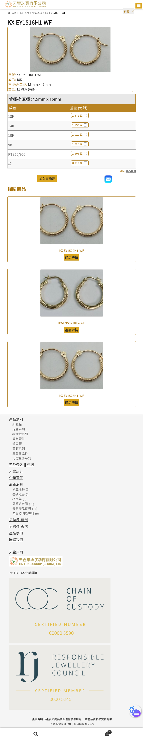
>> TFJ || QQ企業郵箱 (23, 573)
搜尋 (36, 734)
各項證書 (18, 494)
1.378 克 (80, 115)
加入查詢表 (47, 178)
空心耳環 (37, 13)
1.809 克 (80, 153)
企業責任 (16, 477)
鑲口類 (17, 443)
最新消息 (16, 484)
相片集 (17, 498)
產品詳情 (71, 257)
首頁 (14, 13)
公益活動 (18, 489)
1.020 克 (80, 134)
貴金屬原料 (20, 453)
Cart (92, 732)
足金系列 (18, 429)
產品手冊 (16, 532)
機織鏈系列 (20, 434)
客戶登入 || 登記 (21, 464)
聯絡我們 (16, 539)
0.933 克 (80, 163)
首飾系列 (24, 13)
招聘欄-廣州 (18, 519)
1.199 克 (80, 125)
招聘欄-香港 (18, 526)
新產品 (17, 424)
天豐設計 (16, 470)
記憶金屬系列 (21, 458)
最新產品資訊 (21, 508)
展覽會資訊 (20, 503)
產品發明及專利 (23, 513)
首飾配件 (18, 438)
